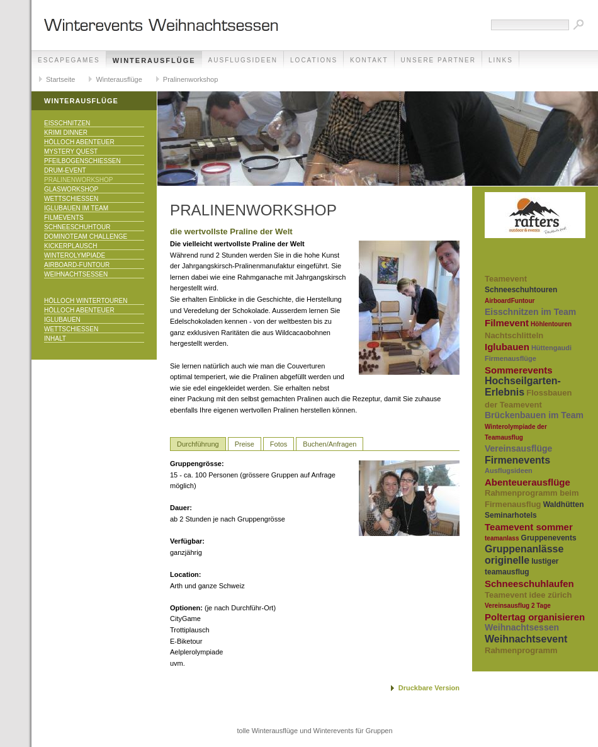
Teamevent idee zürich (528, 595)
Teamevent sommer (529, 527)
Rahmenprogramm (521, 650)
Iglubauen (62, 319)
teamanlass (502, 538)
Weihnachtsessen (76, 274)
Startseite (60, 79)
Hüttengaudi (551, 347)
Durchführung (198, 444)
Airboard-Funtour (77, 264)
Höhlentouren (551, 324)
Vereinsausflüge (518, 448)
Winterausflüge (154, 60)
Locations (313, 60)
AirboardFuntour (509, 300)
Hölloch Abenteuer (79, 142)
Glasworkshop (71, 189)
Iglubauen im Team (76, 208)
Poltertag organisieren (535, 617)
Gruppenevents (549, 537)
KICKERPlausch (70, 245)
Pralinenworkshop (190, 79)
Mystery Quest (71, 151)
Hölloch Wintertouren (85, 300)
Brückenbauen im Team (534, 415)
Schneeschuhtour (77, 227)
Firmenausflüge (510, 358)
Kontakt (369, 60)
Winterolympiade (74, 255)
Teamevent (506, 278)
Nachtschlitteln (514, 335)
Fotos (279, 444)
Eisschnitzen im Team (530, 312)
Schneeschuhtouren (521, 289)
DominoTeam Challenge (85, 236)
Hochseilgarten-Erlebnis (523, 386)
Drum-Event (65, 170)
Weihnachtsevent (526, 639)
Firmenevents (517, 460)
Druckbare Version (429, 688)
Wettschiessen (71, 198)
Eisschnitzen (67, 123)
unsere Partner (438, 60)
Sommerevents (519, 370)
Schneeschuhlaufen (529, 583)
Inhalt (55, 338)
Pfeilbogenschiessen (82, 160)
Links (500, 60)
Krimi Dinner (65, 132)
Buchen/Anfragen (329, 444)
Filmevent (507, 322)
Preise (244, 444)
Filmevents (64, 217)
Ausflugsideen (243, 60)
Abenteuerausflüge (527, 482)
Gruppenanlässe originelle (524, 555)
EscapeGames (69, 60)
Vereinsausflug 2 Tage (518, 605)
